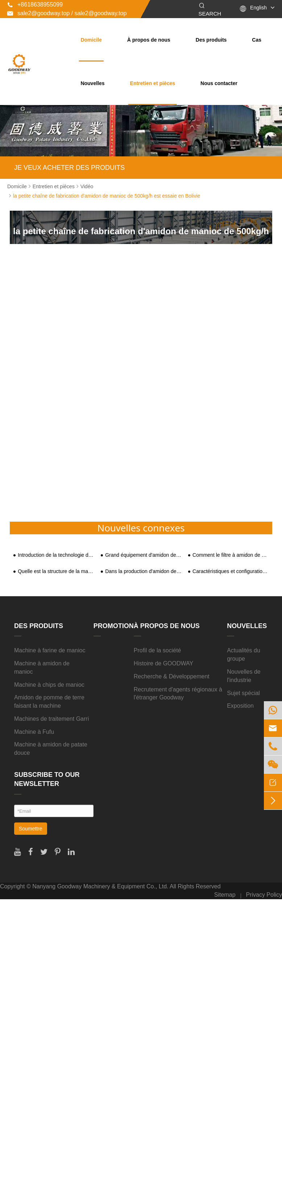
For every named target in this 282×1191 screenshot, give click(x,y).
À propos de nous (148, 40)
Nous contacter (218, 83)
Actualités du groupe (243, 654)
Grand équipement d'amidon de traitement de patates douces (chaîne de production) (143, 555)
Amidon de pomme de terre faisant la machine (49, 701)
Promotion (114, 626)
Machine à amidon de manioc (42, 667)
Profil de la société (157, 650)
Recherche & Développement (172, 676)
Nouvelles (92, 83)
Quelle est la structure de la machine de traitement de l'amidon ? (56, 571)
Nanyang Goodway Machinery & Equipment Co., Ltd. (100, 886)
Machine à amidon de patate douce (50, 748)
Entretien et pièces (152, 83)
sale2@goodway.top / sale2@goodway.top (67, 13)
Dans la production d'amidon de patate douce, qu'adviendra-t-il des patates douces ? (143, 571)
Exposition (240, 706)
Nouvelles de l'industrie (244, 676)
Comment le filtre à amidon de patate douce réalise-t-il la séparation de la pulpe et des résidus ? (230, 555)
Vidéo (87, 186)
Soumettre (30, 829)
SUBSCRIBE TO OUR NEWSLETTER (47, 779)
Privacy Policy (264, 895)
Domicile (90, 40)
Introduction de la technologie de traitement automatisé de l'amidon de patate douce (56, 555)
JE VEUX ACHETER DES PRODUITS (69, 167)
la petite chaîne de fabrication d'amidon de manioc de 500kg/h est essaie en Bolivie (106, 196)
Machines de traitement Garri (51, 719)
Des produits (211, 40)
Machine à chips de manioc (49, 685)
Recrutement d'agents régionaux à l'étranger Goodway (178, 693)
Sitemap (225, 895)
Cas (256, 40)
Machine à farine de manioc (50, 650)
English (258, 7)
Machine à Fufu (34, 732)
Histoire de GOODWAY (163, 663)
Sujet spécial (243, 693)
